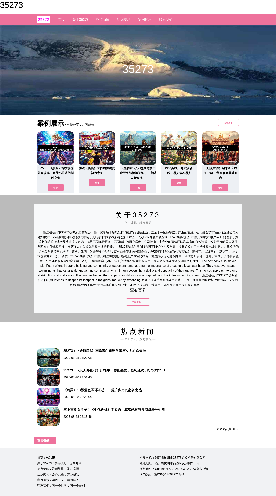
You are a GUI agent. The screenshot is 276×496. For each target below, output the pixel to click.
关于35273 (80, 19)
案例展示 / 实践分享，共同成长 (58, 480)
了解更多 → (138, 302)
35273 (11, 5)
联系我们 (166, 19)
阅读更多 (228, 123)
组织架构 (124, 19)
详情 (55, 188)
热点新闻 (103, 19)
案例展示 (145, 19)
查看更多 (138, 290)
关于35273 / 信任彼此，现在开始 (59, 463)
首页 (61, 19)
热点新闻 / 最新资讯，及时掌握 (58, 468)
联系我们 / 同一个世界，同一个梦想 (61, 485)
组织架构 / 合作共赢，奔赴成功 (58, 474)
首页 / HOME (46, 457)
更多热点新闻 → (228, 429)
